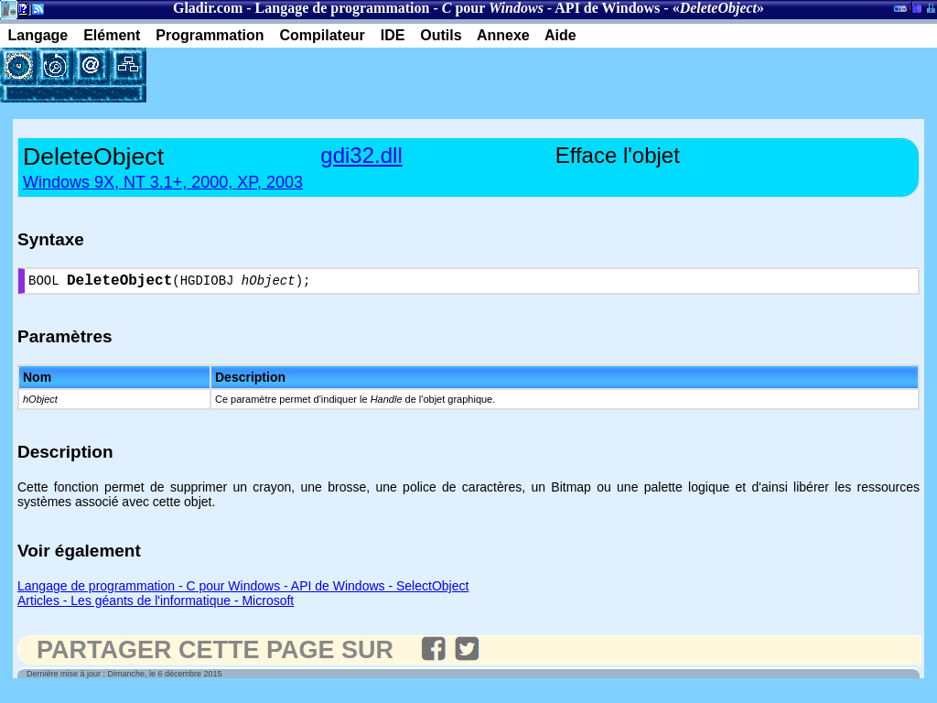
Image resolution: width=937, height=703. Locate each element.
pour (493, 8)
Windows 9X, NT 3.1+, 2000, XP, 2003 (163, 182)
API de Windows (607, 8)
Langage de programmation (342, 8)
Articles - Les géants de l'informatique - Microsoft (155, 604)
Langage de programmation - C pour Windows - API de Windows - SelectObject (242, 589)
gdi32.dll (361, 155)
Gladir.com (207, 8)
